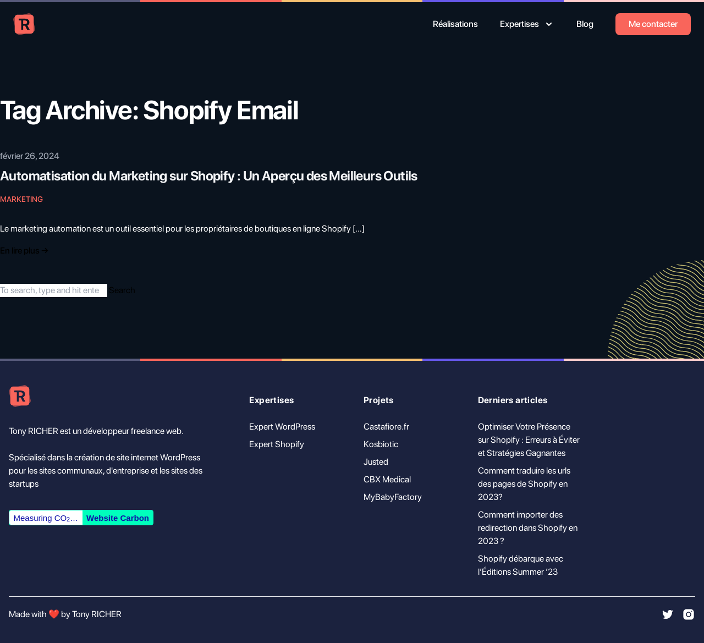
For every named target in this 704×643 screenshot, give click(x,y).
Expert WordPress (282, 426)
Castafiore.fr (386, 426)
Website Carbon (117, 518)
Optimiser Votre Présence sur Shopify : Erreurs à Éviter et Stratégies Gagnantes (529, 439)
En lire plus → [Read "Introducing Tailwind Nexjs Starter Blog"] (24, 250)
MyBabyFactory (393, 497)
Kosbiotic (381, 444)
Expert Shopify (276, 444)
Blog (584, 24)
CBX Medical (387, 479)
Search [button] (122, 290)
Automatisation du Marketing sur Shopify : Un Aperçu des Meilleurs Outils (208, 176)
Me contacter (653, 24)
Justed (376, 462)
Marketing (21, 199)
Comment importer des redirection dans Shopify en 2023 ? (528, 527)
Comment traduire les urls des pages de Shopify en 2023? (524, 483)
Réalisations (455, 24)
